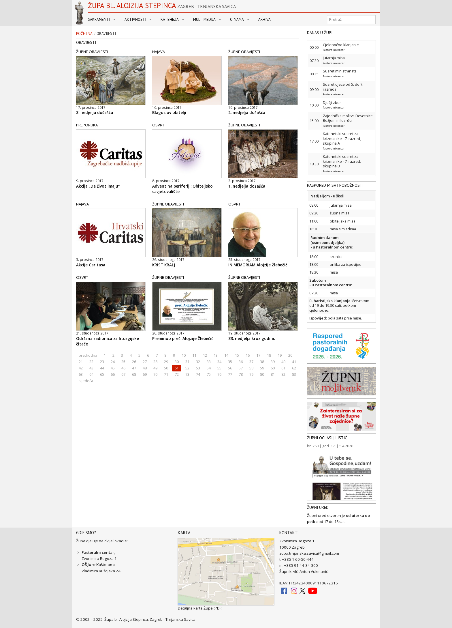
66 (113, 374)
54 (209, 368)
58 (251, 368)
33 (209, 361)
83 (294, 374)
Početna (84, 33)
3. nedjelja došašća (94, 112)
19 (280, 355)
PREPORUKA (87, 125)
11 (194, 355)
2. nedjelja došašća (246, 112)
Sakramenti (99, 19)
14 (226, 355)
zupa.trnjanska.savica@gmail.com (309, 553)
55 (219, 368)
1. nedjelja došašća (246, 186)
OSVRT (158, 125)
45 (113, 368)
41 (294, 361)
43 (91, 368)
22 (91, 361)
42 (81, 368)
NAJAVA (158, 51)
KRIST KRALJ (163, 265)
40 (283, 361)
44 (102, 368)
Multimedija (204, 19)
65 (102, 374)
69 (145, 374)
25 (123, 361)
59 (262, 368)
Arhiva (264, 19)
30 (177, 361)
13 (216, 355)
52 (187, 368)
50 (166, 368)
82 (283, 374)
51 (177, 368)
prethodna (88, 355)
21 (81, 361)
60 (273, 368)
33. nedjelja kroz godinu (252, 338)
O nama (237, 19)
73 (187, 374)
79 (251, 374)
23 (102, 361)
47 (134, 368)
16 (248, 355)
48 (145, 368)
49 (155, 368)
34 (219, 361)
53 (198, 368)
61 (283, 368)
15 (237, 355)
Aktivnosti (135, 19)
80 (262, 374)
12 (205, 355)
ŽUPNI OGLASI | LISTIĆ (327, 437)
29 (166, 361)
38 (262, 361)
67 (123, 374)
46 (123, 368)
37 (251, 361)
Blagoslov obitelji (169, 112)
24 (113, 361)
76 (219, 374)
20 (290, 355)
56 (230, 368)
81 (273, 374)
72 (177, 374)
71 (166, 374)
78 (241, 374)
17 (258, 355)
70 (155, 374)
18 (269, 355)
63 (81, 374)
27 (145, 361)
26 (134, 361)
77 (230, 374)
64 (91, 374)
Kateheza (170, 19)
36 (241, 361)
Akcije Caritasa (90, 265)
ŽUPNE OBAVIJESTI (92, 51)
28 (155, 361)
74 (198, 374)
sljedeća (86, 380)
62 (294, 368)
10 (184, 355)
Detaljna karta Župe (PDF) (200, 608)
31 (187, 361)
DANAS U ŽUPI (319, 32)
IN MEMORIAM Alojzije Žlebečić (257, 265)
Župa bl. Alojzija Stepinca (162, 5)
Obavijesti (106, 33)
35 (230, 361)
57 (241, 368)
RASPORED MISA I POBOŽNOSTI (335, 185)
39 (273, 361)
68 (134, 374)
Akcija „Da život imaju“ (98, 186)
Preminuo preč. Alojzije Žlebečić (182, 338)
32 (198, 361)
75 (209, 374)
